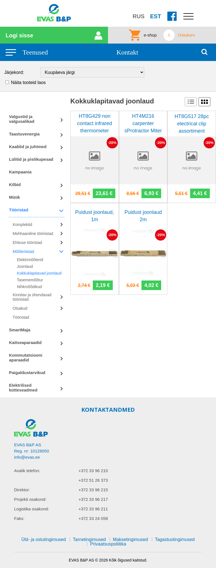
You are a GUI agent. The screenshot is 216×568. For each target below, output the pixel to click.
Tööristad (18, 209)
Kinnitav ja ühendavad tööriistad (32, 297)
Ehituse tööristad (27, 242)
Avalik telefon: (27, 470)
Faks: (19, 518)
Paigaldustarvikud (27, 372)
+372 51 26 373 (93, 480)
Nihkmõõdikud (29, 286)
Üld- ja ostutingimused (43, 539)
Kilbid (15, 184)
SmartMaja (19, 329)
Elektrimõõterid (30, 259)
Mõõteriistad (23, 251)
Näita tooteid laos (28, 82)
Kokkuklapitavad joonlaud (39, 273)
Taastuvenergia (24, 134)
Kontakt (127, 52)
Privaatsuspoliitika (108, 544)
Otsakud (20, 308)
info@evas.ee (27, 457)
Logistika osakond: (31, 508)
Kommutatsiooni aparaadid (25, 357)
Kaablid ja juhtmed (27, 146)
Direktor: (22, 489)
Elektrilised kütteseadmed (23, 387)
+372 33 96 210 (93, 470)
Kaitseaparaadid (25, 342)
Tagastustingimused (175, 539)
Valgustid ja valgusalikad (21, 119)
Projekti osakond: (30, 499)
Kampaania (20, 171)
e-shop (150, 35)
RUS (139, 16)
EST (155, 16)
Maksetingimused (130, 539)
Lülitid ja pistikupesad (31, 159)
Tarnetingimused (89, 539)
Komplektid (22, 224)
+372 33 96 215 (93, 489)
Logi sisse (19, 35)
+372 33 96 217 (93, 499)
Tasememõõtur (30, 280)
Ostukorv (186, 35)
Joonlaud (25, 266)
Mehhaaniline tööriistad (33, 233)
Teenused (35, 52)
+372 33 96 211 (93, 508)
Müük (14, 197)
